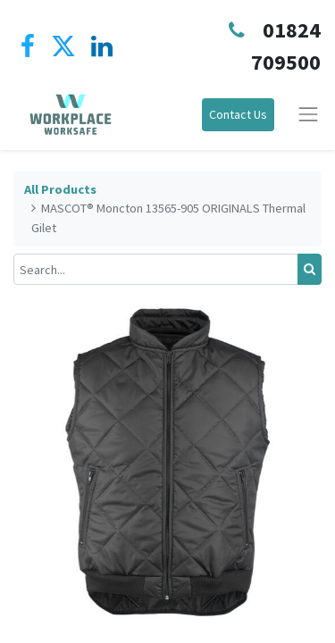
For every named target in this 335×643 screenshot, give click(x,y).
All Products (60, 189)
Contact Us (238, 114)
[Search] (309, 269)
